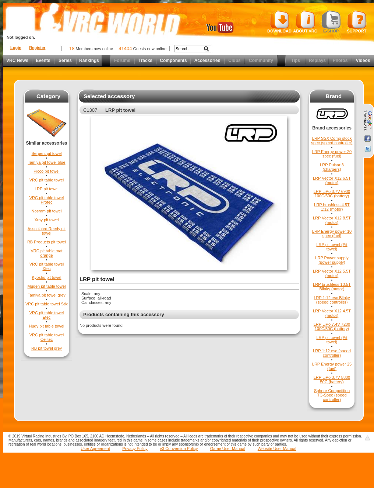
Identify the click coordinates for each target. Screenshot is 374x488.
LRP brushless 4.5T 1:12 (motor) (331, 207)
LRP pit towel (47, 189)
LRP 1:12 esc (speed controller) (332, 353)
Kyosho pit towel (46, 277)
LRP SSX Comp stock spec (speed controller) (332, 140)
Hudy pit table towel (46, 326)
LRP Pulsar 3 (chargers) (332, 167)
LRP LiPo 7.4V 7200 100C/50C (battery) (332, 326)
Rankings (89, 60)
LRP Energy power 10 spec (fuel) (332, 233)
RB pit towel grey (46, 348)
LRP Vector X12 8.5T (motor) (332, 220)
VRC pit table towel (46, 180)
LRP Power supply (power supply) (331, 260)
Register (37, 47)
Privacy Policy (134, 448)
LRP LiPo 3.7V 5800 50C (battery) (332, 379)
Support (357, 21)
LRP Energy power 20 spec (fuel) (332, 153)
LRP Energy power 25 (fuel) (332, 366)
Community (261, 60)
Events (43, 60)
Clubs (234, 60)
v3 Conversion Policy (179, 448)
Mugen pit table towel (47, 286)
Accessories (207, 60)
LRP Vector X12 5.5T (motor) (332, 273)
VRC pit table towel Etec (46, 315)
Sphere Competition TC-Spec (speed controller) (332, 395)
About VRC (305, 21)
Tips (295, 60)
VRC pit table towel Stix (46, 304)
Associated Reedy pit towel (47, 230)
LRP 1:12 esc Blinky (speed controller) (332, 299)
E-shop (331, 21)
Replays (317, 60)
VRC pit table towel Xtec (46, 266)
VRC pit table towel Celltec (46, 337)
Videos (363, 60)
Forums (122, 60)
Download (279, 21)
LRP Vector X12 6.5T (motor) (332, 180)
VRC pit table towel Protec (46, 199)
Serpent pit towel (47, 153)
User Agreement (95, 448)
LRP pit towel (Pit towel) (331, 246)
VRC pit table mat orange (46, 253)
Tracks (145, 60)
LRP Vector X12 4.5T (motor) (332, 313)
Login (15, 47)
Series (65, 60)
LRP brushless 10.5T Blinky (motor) (332, 286)
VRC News (17, 60)
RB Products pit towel (46, 242)
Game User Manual (227, 448)
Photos (340, 60)
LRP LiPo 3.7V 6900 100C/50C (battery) (332, 193)
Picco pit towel (46, 171)
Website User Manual (277, 448)
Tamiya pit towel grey (47, 295)
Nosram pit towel (47, 211)
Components (173, 60)
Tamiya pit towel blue (46, 162)
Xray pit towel (46, 220)
